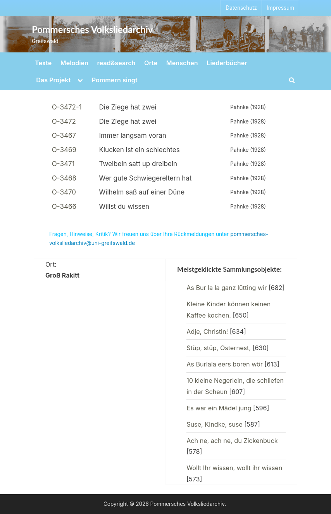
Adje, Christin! (207, 331)
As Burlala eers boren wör (224, 364)
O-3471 (63, 164)
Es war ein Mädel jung (218, 408)
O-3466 (64, 206)
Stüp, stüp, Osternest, (218, 348)
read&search (116, 63)
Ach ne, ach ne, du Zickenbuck (232, 441)
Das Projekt (53, 80)
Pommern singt (115, 80)
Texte (43, 63)
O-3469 (64, 150)
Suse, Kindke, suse (214, 424)
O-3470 (64, 192)
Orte (150, 63)
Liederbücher (227, 63)
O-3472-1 (67, 107)
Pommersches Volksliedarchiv (92, 29)
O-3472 (64, 121)
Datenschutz (241, 8)
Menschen (182, 63)
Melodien (74, 63)
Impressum (280, 8)
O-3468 (64, 178)
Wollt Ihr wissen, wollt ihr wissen (234, 468)
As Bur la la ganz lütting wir (226, 288)
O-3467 (64, 135)
